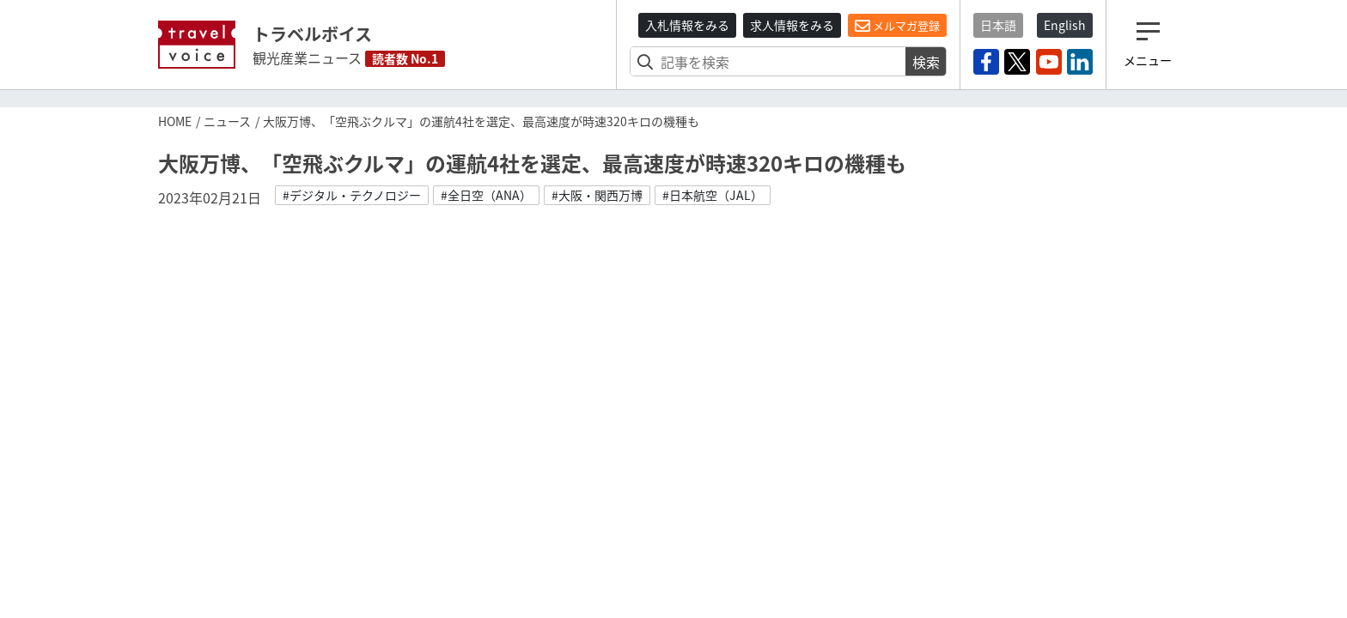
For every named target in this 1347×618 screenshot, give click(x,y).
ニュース (227, 121)
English (1065, 24)
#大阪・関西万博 (597, 194)
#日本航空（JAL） (712, 194)
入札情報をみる (687, 24)
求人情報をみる (792, 24)
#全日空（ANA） (486, 194)
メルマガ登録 (897, 25)
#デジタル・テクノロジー (352, 194)
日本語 (998, 24)
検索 (926, 62)
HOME (175, 121)
